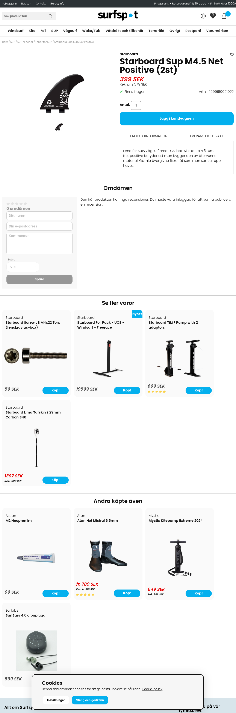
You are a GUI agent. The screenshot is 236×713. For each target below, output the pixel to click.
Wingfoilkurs (14, 609)
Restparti (193, 31)
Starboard (129, 54)
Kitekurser (12, 596)
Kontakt (40, 3)
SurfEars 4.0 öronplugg (202, 431)
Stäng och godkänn (90, 700)
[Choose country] (203, 16)
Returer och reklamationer (26, 570)
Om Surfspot (14, 538)
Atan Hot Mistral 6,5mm (84, 431)
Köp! (104, 503)
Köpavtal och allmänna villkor (29, 544)
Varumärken (217, 31)
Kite (32, 31)
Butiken (26, 3)
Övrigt (174, 31)
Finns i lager (134, 91)
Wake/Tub (91, 31)
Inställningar (56, 700)
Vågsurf (70, 31)
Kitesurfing (129, 544)
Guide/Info (57, 3)
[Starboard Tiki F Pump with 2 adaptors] (147, 377)
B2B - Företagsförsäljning (25, 576)
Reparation (13, 589)
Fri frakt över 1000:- (223, 3)
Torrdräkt (156, 31)
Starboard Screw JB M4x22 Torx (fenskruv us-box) (28, 327)
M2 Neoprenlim (19, 431)
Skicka (224, 571)
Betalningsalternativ (21, 551)
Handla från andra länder (26, 564)
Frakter (10, 557)
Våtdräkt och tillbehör (124, 31)
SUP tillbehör (25, 42)
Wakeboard (130, 557)
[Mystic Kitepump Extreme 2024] (147, 488)
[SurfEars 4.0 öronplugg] (206, 488)
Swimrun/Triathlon (135, 576)
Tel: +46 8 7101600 (77, 666)
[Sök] (29, 16)
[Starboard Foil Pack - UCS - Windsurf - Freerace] (88, 378)
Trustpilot (185, 644)
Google (183, 601)
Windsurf (16, 31)
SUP (54, 31)
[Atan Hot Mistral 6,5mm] (88, 486)
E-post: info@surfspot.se (83, 673)
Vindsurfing (129, 538)
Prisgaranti (162, 3)
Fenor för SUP (43, 42)
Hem (5, 42)
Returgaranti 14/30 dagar (189, 3)
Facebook (185, 623)
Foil (43, 31)
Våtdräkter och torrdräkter (142, 570)
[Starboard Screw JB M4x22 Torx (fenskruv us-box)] (30, 361)
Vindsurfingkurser (19, 602)
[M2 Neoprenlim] (30, 488)
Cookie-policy (152, 689)
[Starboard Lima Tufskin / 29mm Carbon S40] (206, 377)
